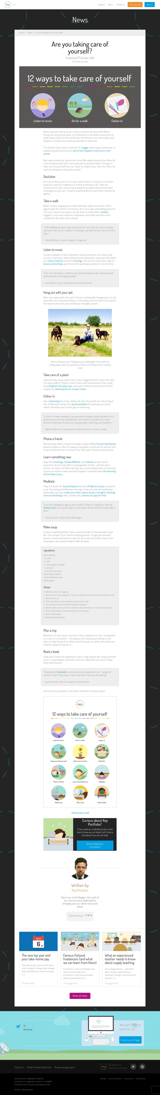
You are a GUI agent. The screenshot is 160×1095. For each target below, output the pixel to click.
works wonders (80, 404)
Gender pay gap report (65, 1067)
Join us (150, 4)
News (110, 4)
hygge (85, 147)
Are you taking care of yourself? (49, 32)
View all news (80, 995)
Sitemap (103, 1079)
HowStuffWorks (72, 462)
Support (101, 4)
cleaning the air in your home (70, 389)
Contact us (120, 4)
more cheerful (55, 260)
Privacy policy (128, 1079)
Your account (135, 4)
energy (78, 260)
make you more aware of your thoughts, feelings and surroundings (79, 494)
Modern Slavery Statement (39, 1067)
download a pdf (80, 812)
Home (22, 32)
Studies (104, 212)
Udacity (90, 462)
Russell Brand (70, 486)
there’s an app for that (94, 495)
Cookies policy (140, 1079)
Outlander (62, 672)
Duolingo (58, 462)
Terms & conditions (115, 1079)
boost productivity (53, 263)
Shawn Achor (50, 507)
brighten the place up (60, 386)
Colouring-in (55, 401)
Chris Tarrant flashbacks (103, 443)
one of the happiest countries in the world (77, 152)
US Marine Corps (95, 486)
